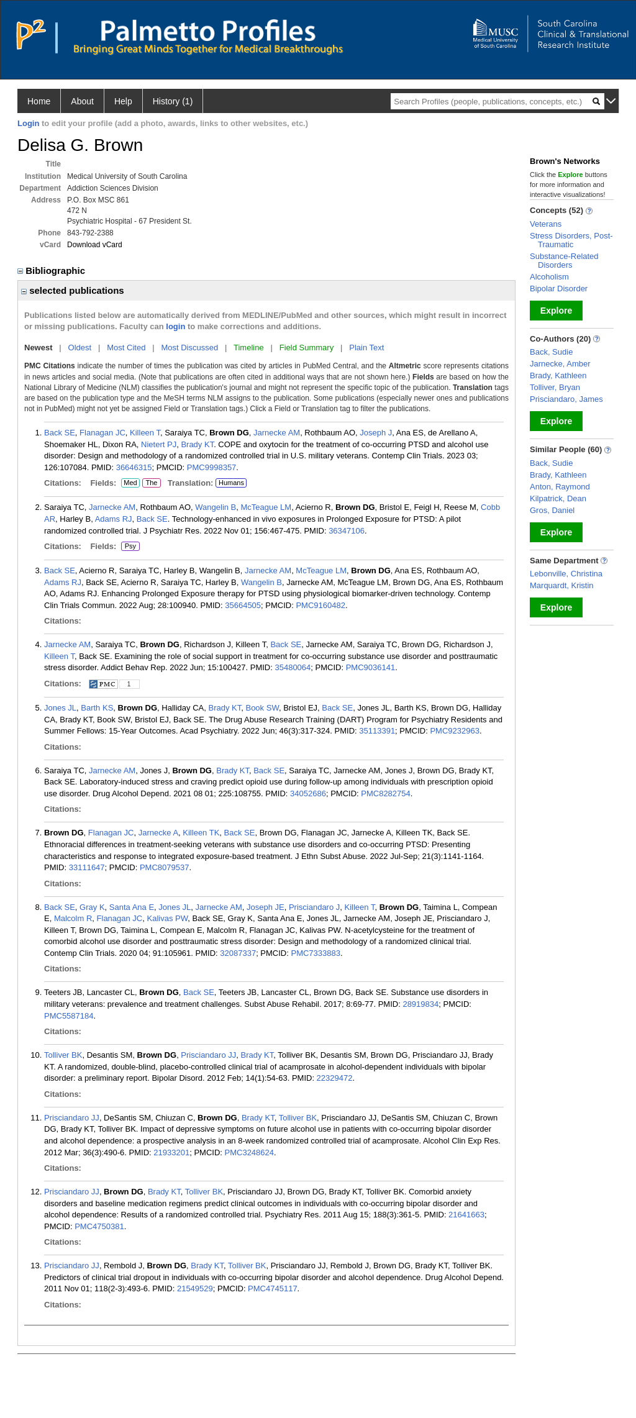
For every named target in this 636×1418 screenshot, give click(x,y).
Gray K (92, 907)
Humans (231, 482)
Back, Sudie (551, 352)
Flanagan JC (102, 432)
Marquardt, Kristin (562, 585)
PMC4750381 (99, 1226)
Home (38, 101)
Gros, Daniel (552, 510)
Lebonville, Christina (566, 573)
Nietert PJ (158, 444)
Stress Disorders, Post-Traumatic (571, 240)
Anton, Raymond (560, 486)
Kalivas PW (167, 918)
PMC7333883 (315, 953)
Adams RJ (113, 519)
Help (123, 101)
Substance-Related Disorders (564, 261)
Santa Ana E (131, 907)
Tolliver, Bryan (555, 387)
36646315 (134, 467)
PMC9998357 (212, 467)
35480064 (293, 667)
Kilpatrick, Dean (558, 498)
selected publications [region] (72, 290)
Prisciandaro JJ (208, 1055)
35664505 (243, 605)
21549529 (195, 1288)
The (151, 483)
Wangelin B (215, 507)
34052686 (308, 793)
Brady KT (197, 444)
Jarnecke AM (276, 432)
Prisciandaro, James (566, 399)
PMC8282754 (386, 793)
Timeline (249, 347)
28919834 (420, 1004)
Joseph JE (265, 907)
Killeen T (145, 432)
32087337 (238, 953)
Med (130, 483)
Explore (556, 311)
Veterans (545, 224)
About (82, 101)
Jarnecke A (158, 832)
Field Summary (306, 347)
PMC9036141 (371, 667)
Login (28, 123)
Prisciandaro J (314, 907)
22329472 (335, 1078)
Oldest (80, 347)
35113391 (377, 730)
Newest (38, 347)
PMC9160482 (320, 605)
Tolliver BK (63, 1055)
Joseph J (376, 432)
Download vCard (94, 244)
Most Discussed (189, 347)
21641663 (466, 1214)
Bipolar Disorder (559, 288)
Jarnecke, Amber (560, 363)
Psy (129, 546)
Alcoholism (549, 276)
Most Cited (126, 347)
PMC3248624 (250, 1152)
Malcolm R (73, 918)
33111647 (87, 867)
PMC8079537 (164, 867)
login (175, 326)
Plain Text (366, 347)
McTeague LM (266, 507)
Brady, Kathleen (558, 375)
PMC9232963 (454, 730)
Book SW (261, 707)
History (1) (173, 101)
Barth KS (97, 707)
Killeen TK (201, 832)
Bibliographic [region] (52, 270)
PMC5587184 (69, 1015)
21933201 (171, 1152)
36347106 (347, 530)
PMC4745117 (273, 1288)
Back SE (59, 432)
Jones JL (60, 707)
